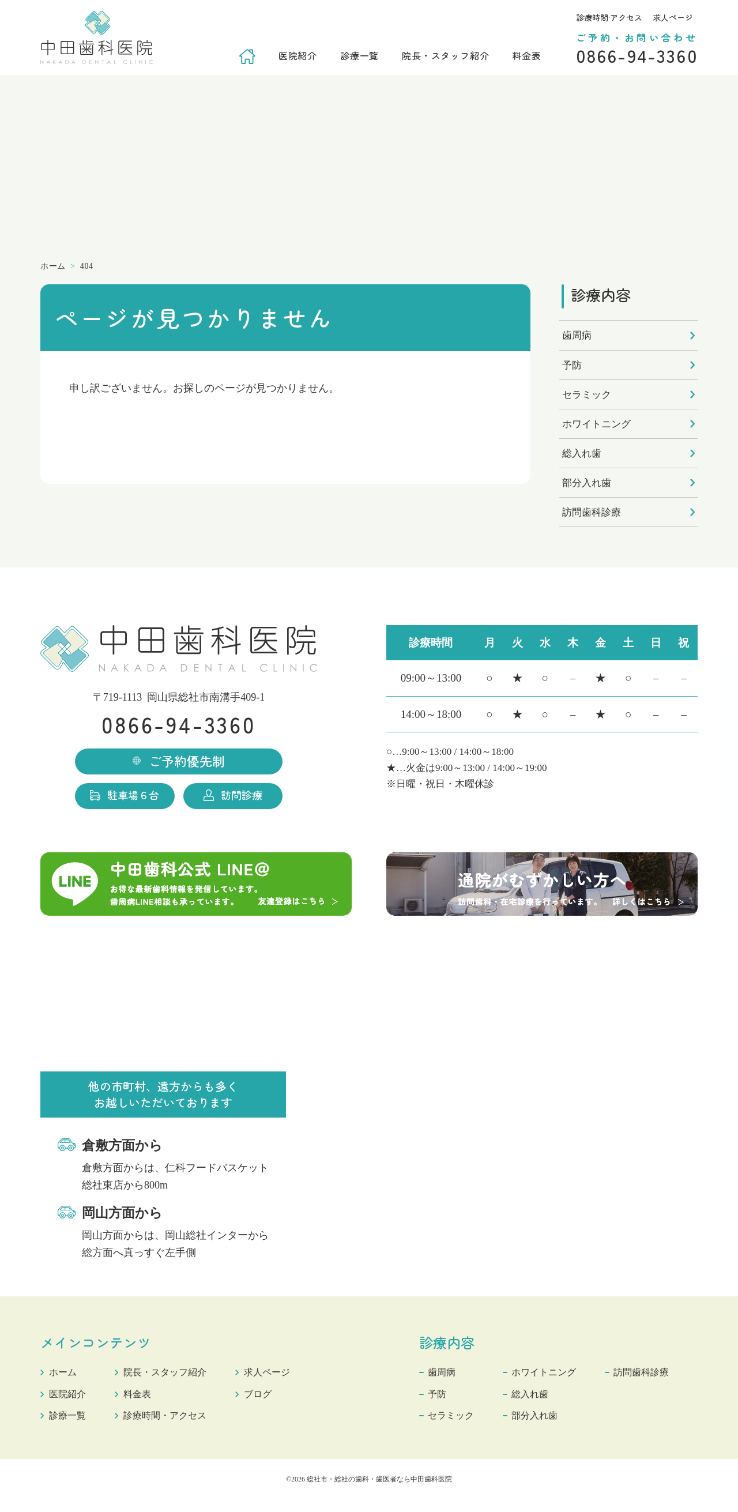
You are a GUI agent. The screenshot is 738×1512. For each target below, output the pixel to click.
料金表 (526, 55)
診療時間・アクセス (174, 1426)
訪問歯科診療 (591, 512)
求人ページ (673, 17)
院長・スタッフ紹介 (445, 55)
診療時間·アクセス (609, 17)
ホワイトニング (596, 424)
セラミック (586, 394)
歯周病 (577, 335)
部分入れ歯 (586, 482)
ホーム (64, 1383)
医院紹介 (297, 55)
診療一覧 (359, 55)
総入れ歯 (581, 453)
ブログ (274, 1405)
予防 (572, 365)
